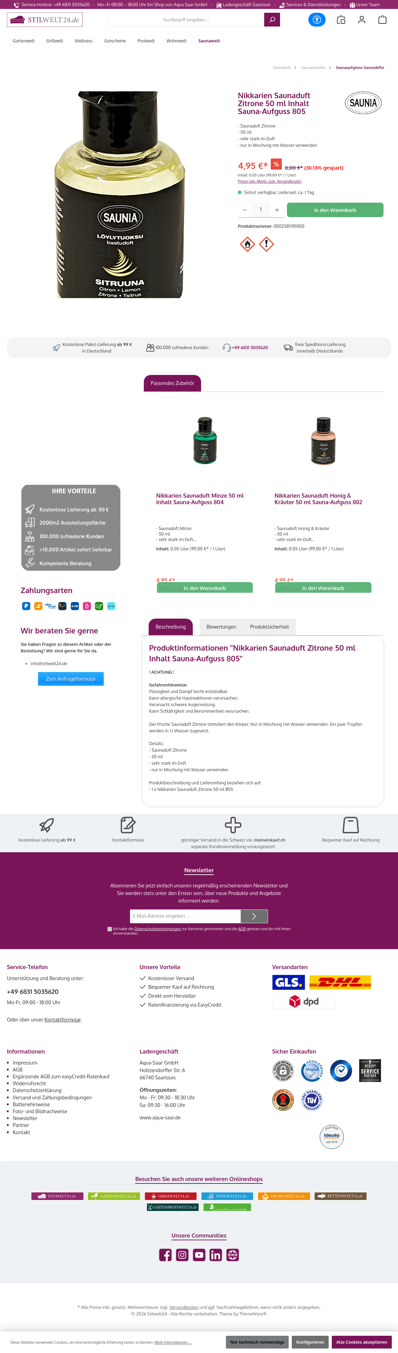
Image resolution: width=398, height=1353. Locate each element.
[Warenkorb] (382, 20)
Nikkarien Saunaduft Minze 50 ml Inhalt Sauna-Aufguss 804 (200, 499)
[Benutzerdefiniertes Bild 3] (341, 1071)
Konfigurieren (310, 1342)
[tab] (171, 627)
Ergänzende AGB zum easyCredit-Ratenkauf (61, 1076)
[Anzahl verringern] (244, 210)
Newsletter (25, 1118)
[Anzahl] (261, 210)
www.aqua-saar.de (160, 1117)
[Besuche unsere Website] (232, 1255)
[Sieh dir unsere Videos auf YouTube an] (199, 1255)
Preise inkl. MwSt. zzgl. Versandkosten (269, 181)
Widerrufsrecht (29, 1083)
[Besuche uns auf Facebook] (165, 1255)
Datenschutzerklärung (37, 1090)
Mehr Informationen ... (173, 1342)
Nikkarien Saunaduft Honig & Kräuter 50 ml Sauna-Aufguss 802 (318, 499)
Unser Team (365, 4)
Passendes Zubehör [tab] (172, 383)
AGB (242, 928)
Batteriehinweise (31, 1104)
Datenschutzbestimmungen (158, 928)
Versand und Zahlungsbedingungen (52, 1097)
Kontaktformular (128, 840)
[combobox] (186, 20)
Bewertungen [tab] (222, 626)
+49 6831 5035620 (250, 347)
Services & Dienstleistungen (309, 4)
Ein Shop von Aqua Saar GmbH (177, 4)
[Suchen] (272, 20)
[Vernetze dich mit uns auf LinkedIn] (215, 1255)
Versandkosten (183, 1307)
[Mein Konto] (361, 20)
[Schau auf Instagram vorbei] (182, 1255)
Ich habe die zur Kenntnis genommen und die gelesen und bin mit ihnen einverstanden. (202, 931)
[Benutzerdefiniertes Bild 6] (312, 1100)
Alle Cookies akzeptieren (361, 1342)
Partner (21, 1125)
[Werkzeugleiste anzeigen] (317, 20)
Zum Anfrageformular (71, 678)
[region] (119, 194)
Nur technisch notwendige (257, 1342)
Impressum (25, 1062)
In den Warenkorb (335, 210)
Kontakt (21, 1132)
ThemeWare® (253, 1313)
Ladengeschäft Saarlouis (243, 4)
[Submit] (254, 916)
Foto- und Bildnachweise (40, 1111)
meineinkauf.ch (269, 840)
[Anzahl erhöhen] (277, 210)
